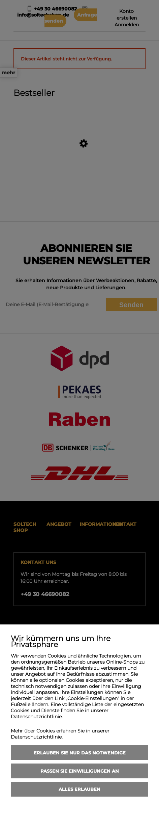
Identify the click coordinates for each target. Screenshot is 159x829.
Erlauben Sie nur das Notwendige (80, 752)
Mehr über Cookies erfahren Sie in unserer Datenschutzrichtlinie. (60, 734)
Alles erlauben (79, 789)
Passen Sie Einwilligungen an (79, 771)
